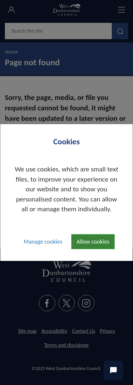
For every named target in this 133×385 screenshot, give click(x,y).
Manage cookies (43, 241)
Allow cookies (93, 241)
